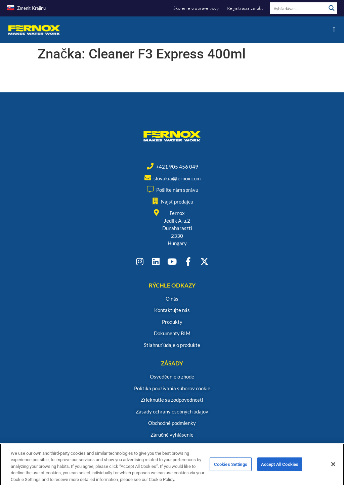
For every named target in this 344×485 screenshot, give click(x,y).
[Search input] (298, 8)
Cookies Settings (230, 469)
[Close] (333, 468)
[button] (334, 29)
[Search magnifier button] (331, 8)
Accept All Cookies (279, 469)
